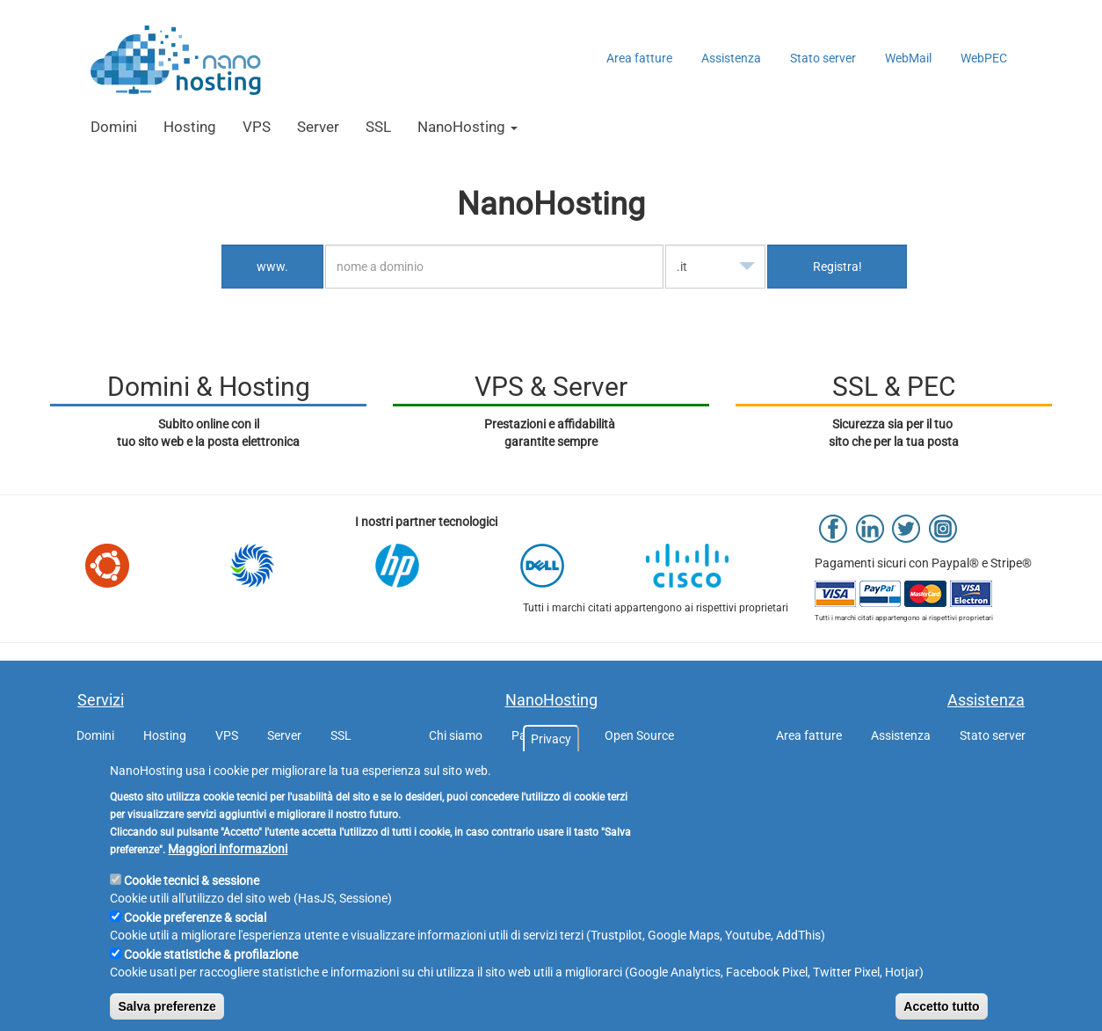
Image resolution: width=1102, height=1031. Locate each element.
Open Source (639, 735)
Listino (623, 771)
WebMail (908, 58)
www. (272, 267)
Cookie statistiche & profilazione (211, 982)
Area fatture (639, 58)
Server (318, 126)
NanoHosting (467, 126)
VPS (257, 126)
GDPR (476, 771)
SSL (378, 126)
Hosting (189, 126)
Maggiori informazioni (227, 876)
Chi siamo (455, 735)
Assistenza (731, 58)
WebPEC (984, 58)
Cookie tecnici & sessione (191, 908)
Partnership (543, 735)
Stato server (823, 58)
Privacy (551, 766)
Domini (114, 126)
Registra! (837, 267)
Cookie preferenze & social (195, 945)
